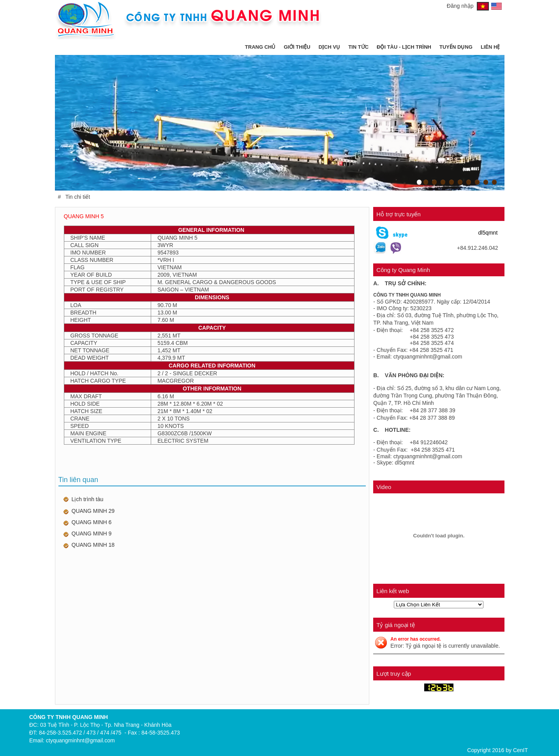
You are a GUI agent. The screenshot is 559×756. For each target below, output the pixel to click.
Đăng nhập (460, 6)
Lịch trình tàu (88, 499)
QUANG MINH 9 (92, 533)
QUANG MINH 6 (92, 522)
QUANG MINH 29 (93, 511)
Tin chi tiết (77, 197)
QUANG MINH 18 (93, 545)
